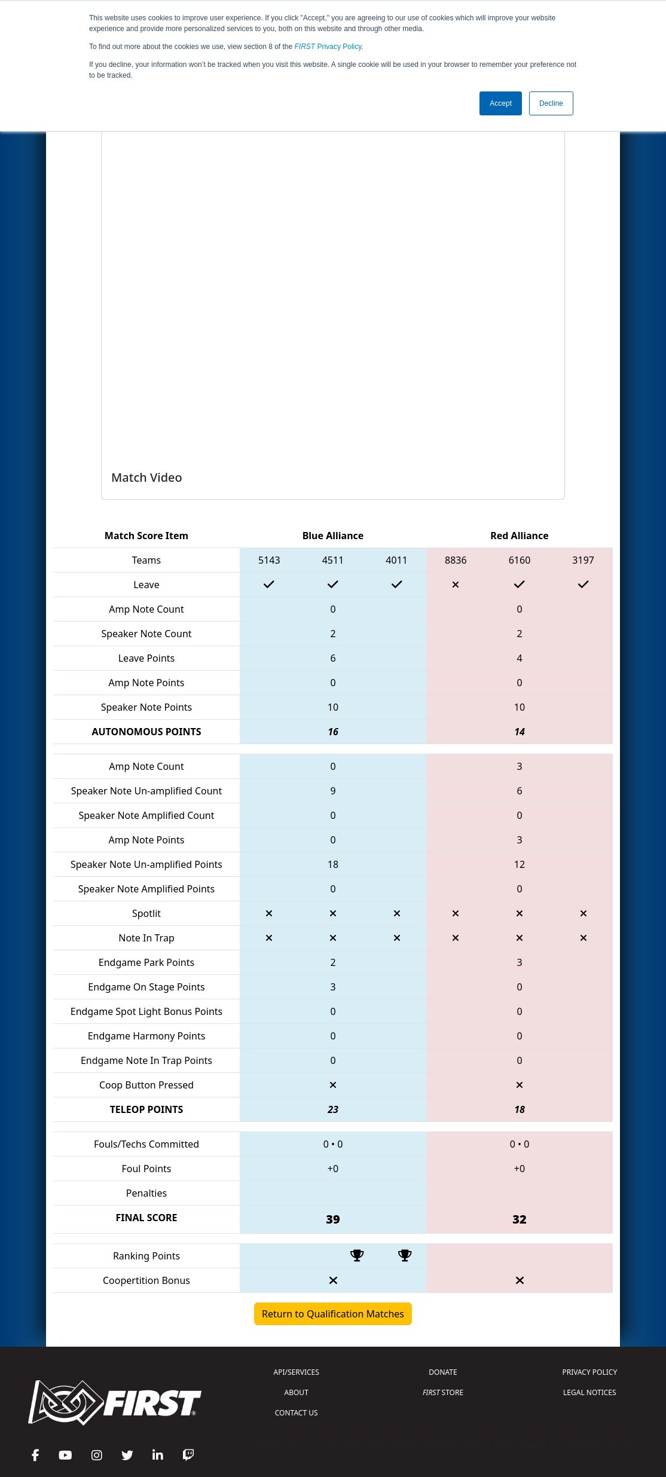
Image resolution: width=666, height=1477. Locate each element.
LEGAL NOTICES (589, 1392)
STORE (443, 1392)
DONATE (443, 1372)
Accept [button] (501, 103)
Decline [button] (551, 103)
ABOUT (296, 1392)
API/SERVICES (296, 1372)
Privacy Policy (328, 46)
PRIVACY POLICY (589, 1372)
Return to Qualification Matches (333, 1313)
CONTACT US (296, 1413)
